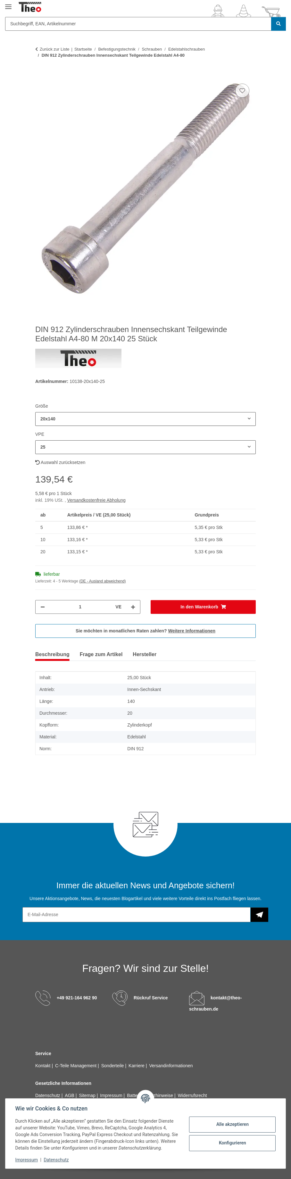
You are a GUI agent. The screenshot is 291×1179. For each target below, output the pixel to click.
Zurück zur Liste (54, 49)
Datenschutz (56, 1159)
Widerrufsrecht (192, 1095)
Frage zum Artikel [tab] (101, 654)
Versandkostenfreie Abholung (96, 500)
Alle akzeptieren (232, 1124)
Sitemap (87, 1095)
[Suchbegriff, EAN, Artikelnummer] (138, 24)
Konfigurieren (231, 1142)
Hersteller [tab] (144, 654)
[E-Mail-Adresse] (136, 914)
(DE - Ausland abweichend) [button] (102, 581)
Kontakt (43, 1065)
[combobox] (145, 419)
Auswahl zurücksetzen (60, 462)
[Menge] (80, 607)
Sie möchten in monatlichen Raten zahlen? (145, 630)
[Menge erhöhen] (133, 607)
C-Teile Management (76, 1065)
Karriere (137, 1065)
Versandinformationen (171, 1065)
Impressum (27, 1159)
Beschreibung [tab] (52, 654)
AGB (70, 1095)
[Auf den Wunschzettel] (242, 91)
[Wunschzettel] (243, 12)
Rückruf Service (151, 997)
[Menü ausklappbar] (8, 4)
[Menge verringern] (43, 607)
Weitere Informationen (192, 630)
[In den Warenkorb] (40, 74)
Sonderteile (113, 1065)
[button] (218, 12)
